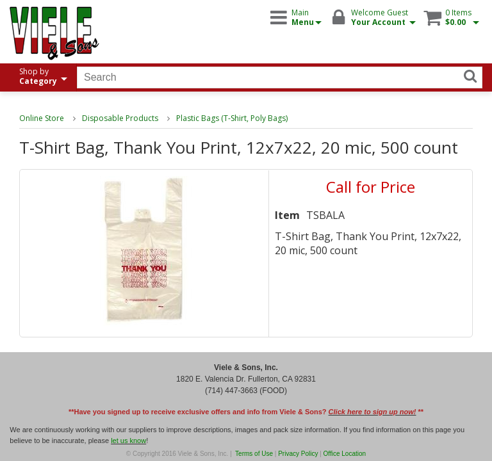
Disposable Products (120, 118)
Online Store (41, 118)
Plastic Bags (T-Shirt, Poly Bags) (232, 118)
